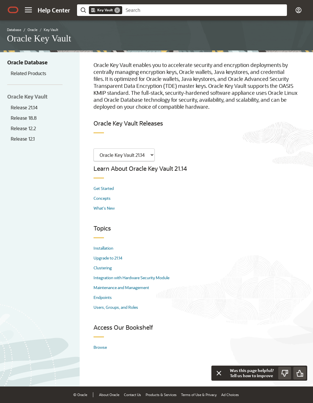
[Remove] (117, 10)
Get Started (104, 188)
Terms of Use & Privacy (199, 394)
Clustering (103, 268)
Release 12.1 (23, 139)
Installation (103, 248)
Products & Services (161, 394)
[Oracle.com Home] (13, 10)
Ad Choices (230, 394)
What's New (104, 208)
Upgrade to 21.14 (108, 258)
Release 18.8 (23, 118)
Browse (100, 347)
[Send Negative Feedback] (284, 373)
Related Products (28, 73)
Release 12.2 (23, 128)
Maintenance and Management (121, 287)
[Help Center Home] (54, 10)
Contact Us (132, 394)
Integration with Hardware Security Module (131, 277)
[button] (28, 9)
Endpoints (103, 297)
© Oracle (80, 394)
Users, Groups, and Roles (116, 307)
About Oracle (109, 394)
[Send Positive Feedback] (299, 373)
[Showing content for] (124, 154)
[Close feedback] (219, 373)
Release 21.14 (24, 107)
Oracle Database (27, 62)
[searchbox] (204, 10)
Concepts (102, 198)
